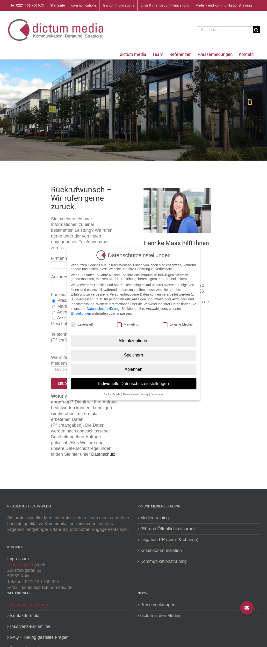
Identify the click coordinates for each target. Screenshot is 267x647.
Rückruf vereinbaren (29, 604)
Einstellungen (81, 312)
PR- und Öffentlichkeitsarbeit (168, 528)
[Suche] (256, 29)
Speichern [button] (133, 353)
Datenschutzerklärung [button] (136, 392)
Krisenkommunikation (161, 550)
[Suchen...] (225, 29)
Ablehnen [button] (134, 367)
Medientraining (154, 517)
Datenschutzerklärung (103, 307)
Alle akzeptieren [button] (133, 339)
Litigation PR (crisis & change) (169, 539)
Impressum (18, 558)
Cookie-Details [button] (112, 392)
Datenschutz (103, 454)
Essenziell (82, 323)
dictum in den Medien (161, 615)
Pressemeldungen (157, 604)
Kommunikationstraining (163, 561)
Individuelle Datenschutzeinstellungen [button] (133, 382)
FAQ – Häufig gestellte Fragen (39, 637)
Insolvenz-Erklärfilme (30, 626)
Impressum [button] (157, 392)
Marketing (127, 323)
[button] (247, 608)
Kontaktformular (25, 615)
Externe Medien (178, 323)
